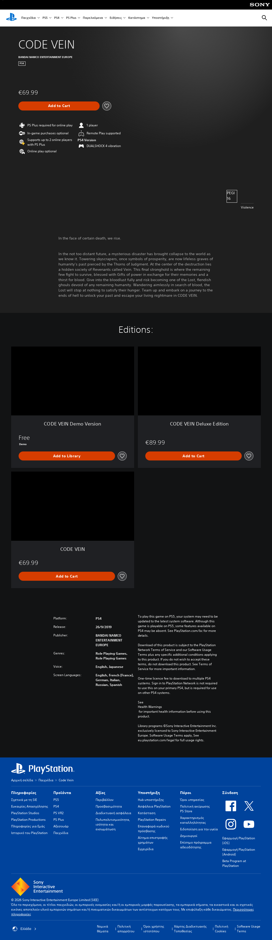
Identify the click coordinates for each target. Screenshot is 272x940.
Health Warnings (150, 707)
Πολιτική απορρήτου (125, 928)
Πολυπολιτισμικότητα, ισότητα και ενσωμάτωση (113, 824)
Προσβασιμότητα (109, 806)
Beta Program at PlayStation (234, 863)
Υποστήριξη (160, 18)
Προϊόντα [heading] (62, 792)
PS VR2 (58, 813)
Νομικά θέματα (102, 928)
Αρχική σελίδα (22, 780)
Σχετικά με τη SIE (24, 799)
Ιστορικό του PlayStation (29, 833)
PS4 (57, 18)
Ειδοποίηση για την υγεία (199, 829)
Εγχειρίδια (146, 849)
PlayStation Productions (28, 819)
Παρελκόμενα (93, 18)
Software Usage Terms (248, 928)
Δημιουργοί (188, 835)
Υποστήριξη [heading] (149, 792)
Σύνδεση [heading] (230, 792)
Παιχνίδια (28, 18)
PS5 (45, 18)
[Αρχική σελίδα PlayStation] (11, 18)
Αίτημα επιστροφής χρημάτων (153, 840)
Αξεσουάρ (61, 826)
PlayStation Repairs (152, 819)
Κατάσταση (146, 813)
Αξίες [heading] (100, 792)
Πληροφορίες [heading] (23, 792)
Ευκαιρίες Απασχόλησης (29, 806)
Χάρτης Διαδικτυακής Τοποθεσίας (190, 928)
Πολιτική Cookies (221, 928)
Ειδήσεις (116, 18)
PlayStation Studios (25, 813)
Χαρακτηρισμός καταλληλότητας (193, 820)
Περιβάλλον (104, 799)
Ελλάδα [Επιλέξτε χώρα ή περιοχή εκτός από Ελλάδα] (24, 929)
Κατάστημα (136, 18)
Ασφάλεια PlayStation (154, 806)
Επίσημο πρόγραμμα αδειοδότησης (195, 844)
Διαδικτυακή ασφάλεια (113, 813)
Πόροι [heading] (185, 792)
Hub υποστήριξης (151, 799)
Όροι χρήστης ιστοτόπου (153, 928)
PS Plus (71, 18)
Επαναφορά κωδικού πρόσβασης (153, 828)
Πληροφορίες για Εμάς (28, 826)
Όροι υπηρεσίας (192, 799)
